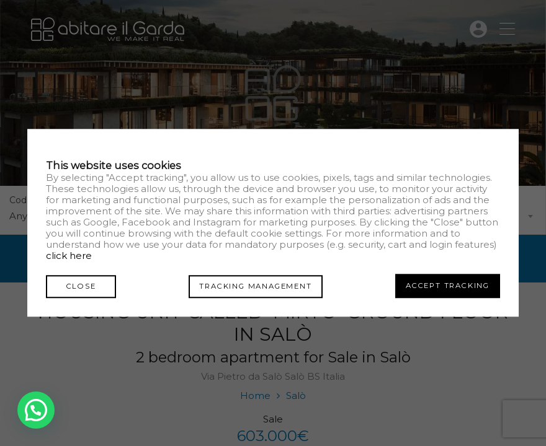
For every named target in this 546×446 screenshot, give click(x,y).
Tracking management (251, 285)
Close (77, 285)
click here (69, 256)
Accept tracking (448, 285)
